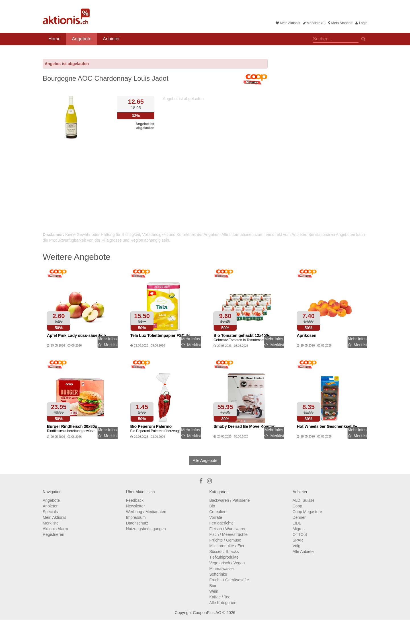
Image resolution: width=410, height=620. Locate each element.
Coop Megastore (307, 511)
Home (54, 38)
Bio (212, 506)
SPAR (298, 540)
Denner (299, 517)
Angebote (82, 38)
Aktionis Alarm (55, 528)
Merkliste (51, 523)
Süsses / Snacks (224, 551)
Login (361, 23)
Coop (297, 506)
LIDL (297, 523)
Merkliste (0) (314, 23)
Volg (296, 546)
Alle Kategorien (222, 602)
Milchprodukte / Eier (227, 546)
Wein (213, 591)
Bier (212, 585)
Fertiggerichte (221, 523)
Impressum (136, 517)
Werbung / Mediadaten (146, 511)
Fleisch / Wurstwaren (227, 528)
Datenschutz (137, 523)
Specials (50, 511)
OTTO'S (300, 534)
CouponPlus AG (207, 612)
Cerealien (217, 511)
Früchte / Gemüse (225, 540)
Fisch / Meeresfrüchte (228, 534)
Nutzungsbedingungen (146, 528)
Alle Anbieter (304, 551)
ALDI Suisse (304, 500)
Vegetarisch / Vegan (227, 563)
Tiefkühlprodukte (224, 557)
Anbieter (111, 38)
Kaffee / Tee (219, 597)
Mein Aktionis (288, 23)
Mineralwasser (222, 568)
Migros (299, 528)
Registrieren (53, 534)
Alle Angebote (205, 460)
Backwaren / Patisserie (229, 500)
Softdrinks (218, 574)
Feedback (135, 500)
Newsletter (135, 506)
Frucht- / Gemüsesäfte (229, 580)
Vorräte (215, 517)
